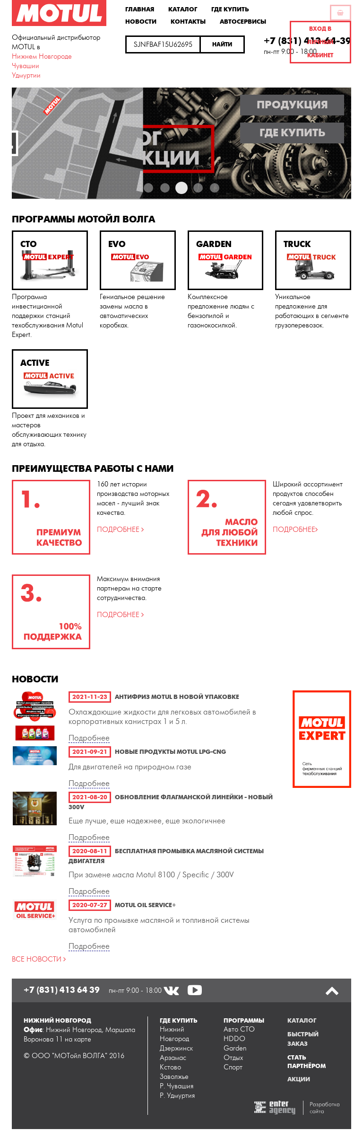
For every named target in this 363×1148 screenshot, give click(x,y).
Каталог (182, 9)
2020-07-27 (89, 905)
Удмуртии (26, 75)
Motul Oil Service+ (145, 905)
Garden (235, 1048)
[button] (223, 44)
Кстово (170, 1067)
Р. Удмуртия (177, 1096)
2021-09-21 (89, 752)
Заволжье (174, 1077)
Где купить (230, 9)
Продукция (292, 105)
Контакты (188, 21)
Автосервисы (243, 21)
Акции (298, 1079)
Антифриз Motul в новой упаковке (177, 697)
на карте (78, 1039)
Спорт (233, 1067)
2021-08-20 (89, 797)
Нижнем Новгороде (42, 57)
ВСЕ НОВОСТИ (37, 959)
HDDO (234, 1039)
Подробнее (89, 738)
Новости (140, 21)
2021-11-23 (89, 697)
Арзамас (173, 1058)
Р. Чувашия (176, 1086)
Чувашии (25, 66)
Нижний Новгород (174, 1034)
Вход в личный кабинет (320, 42)
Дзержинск (176, 1048)
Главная (139, 9)
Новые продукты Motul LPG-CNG (170, 752)
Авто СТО (239, 1029)
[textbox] (163, 44)
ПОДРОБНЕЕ (119, 530)
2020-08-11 (89, 851)
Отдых (233, 1058)
